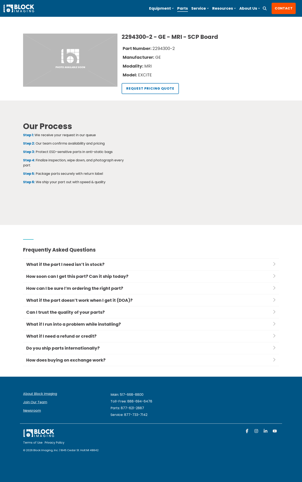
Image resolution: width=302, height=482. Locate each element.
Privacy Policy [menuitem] (54, 442)
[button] (247, 431)
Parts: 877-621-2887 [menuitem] (127, 408)
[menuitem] (129, 414)
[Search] (264, 8)
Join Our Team (35, 402)
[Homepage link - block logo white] (39, 435)
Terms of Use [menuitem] (33, 442)
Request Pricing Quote (150, 88)
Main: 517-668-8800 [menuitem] (127, 394)
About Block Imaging (40, 393)
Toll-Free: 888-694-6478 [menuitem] (131, 401)
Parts (182, 8)
